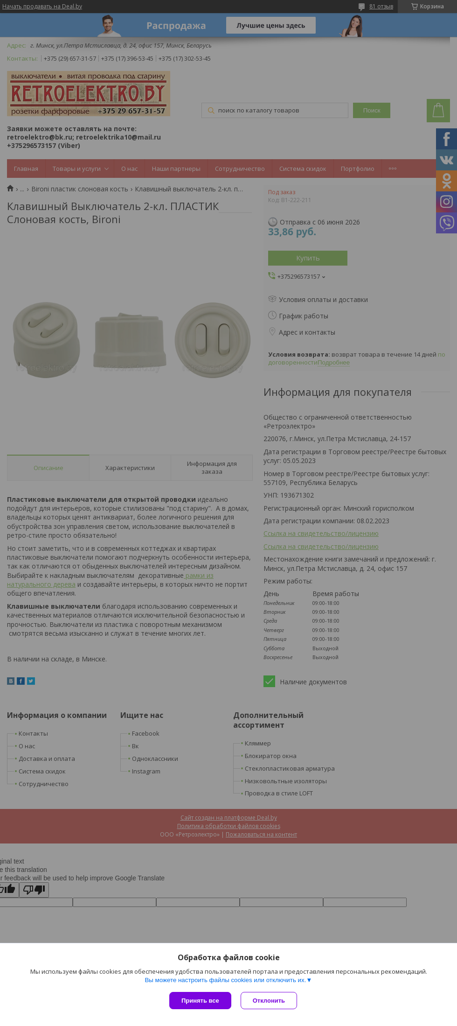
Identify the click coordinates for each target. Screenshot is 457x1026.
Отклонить (269, 1000)
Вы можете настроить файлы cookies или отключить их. (225, 980)
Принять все (200, 1000)
